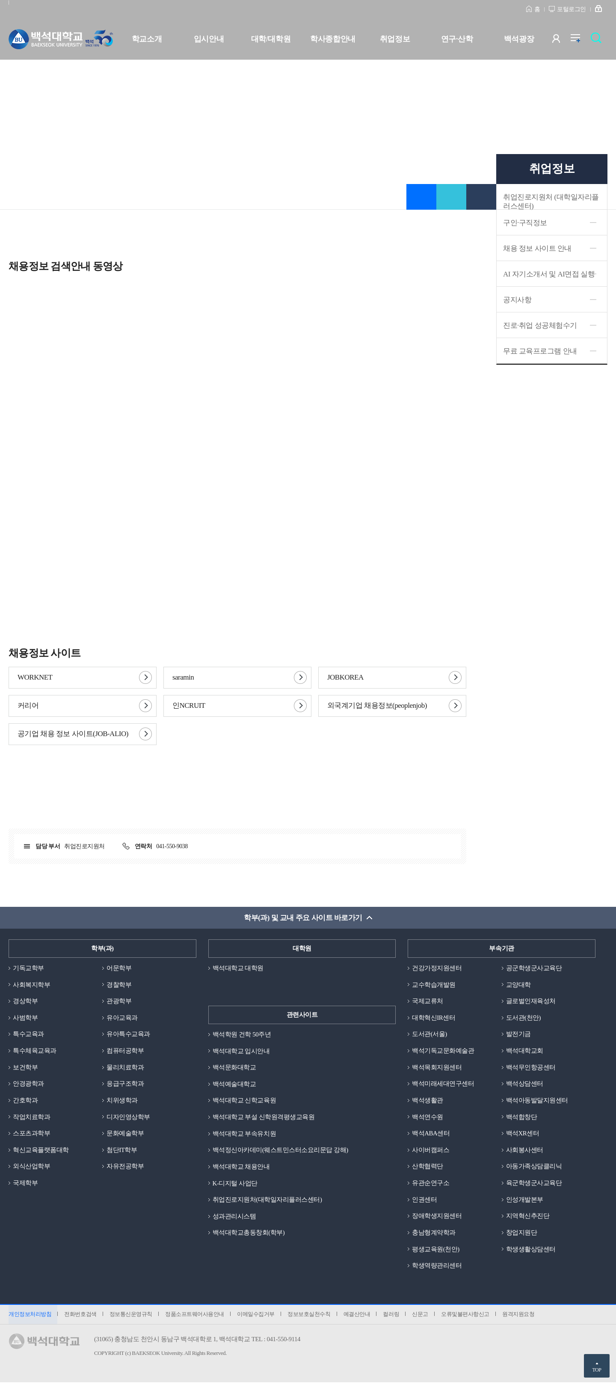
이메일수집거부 (257, 1315)
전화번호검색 (81, 1315)
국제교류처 (427, 1001)
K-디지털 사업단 (235, 1183)
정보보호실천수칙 (310, 1315)
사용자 (561, 40)
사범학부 (25, 1017)
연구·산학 (457, 39)
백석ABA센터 (431, 1134)
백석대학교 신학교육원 (244, 1100)
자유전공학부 (125, 1167)
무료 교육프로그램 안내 (540, 351)
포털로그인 (571, 9)
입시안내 (209, 39)
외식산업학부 (31, 1167)
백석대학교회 (524, 1051)
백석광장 (519, 39)
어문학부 (119, 968)
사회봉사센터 (524, 1150)
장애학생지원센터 (437, 1216)
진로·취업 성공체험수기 (540, 325)
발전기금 (518, 1034)
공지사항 (517, 300)
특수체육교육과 (34, 1051)
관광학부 (119, 1001)
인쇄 (481, 197)
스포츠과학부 (31, 1134)
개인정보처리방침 (30, 1315)
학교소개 (147, 39)
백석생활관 (427, 1100)
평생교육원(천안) (435, 1250)
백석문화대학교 (234, 1067)
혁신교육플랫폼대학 (41, 1150)
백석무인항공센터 (531, 1067)
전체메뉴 (580, 40)
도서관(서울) (429, 1034)
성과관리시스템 (234, 1216)
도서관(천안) (523, 1017)
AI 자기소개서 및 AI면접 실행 (549, 274)
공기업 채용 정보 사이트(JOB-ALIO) (73, 734)
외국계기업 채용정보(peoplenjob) (377, 705)
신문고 (423, 1315)
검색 (598, 40)
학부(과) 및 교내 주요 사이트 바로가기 (303, 918)
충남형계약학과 (434, 1233)
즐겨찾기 (421, 197)
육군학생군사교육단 (534, 1183)
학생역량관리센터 (437, 1266)
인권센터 (424, 1200)
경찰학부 (119, 984)
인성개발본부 (524, 1200)
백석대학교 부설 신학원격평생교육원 (264, 1117)
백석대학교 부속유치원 (244, 1134)
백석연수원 (427, 1117)
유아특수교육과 (128, 1034)
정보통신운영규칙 (131, 1315)
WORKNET (35, 677)
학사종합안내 (332, 39)
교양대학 (518, 984)
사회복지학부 (31, 984)
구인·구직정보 (525, 223)
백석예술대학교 (234, 1084)
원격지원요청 (521, 1315)
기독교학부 (28, 968)
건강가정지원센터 (437, 968)
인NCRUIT (188, 705)
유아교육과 (122, 1017)
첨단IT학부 (122, 1150)
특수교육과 (28, 1034)
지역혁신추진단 (528, 1216)
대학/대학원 (270, 39)
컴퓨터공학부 (125, 1051)
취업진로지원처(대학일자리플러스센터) (267, 1200)
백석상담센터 (524, 1084)
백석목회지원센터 (437, 1067)
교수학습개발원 (434, 984)
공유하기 (451, 197)
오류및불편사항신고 (468, 1315)
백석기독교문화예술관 (443, 1051)
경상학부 (25, 1001)
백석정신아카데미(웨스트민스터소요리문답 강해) (280, 1150)
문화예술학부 (125, 1134)
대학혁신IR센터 (433, 1017)
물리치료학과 (125, 1067)
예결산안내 (358, 1315)
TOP (596, 1370)
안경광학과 (28, 1084)
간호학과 (25, 1100)
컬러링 (393, 1315)
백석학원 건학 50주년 (242, 1034)
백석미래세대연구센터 (443, 1084)
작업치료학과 (31, 1117)
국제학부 (25, 1183)
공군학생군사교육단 (534, 968)
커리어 (28, 705)
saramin (183, 677)
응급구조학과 (125, 1084)
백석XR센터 (522, 1134)
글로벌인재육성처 (531, 1001)
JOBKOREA (345, 677)
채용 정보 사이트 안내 (537, 248)
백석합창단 (521, 1117)
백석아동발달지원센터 (537, 1100)
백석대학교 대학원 (238, 968)
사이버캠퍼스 (430, 1150)
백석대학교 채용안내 (241, 1167)
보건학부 (25, 1067)
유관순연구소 (430, 1183)
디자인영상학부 (128, 1117)
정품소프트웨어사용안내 (195, 1315)
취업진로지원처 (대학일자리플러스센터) (551, 201)
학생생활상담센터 (531, 1250)
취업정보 (395, 39)
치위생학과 (122, 1100)
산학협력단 (427, 1167)
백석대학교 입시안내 (241, 1051)
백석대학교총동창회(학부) (249, 1233)
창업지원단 (521, 1233)
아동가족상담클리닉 (534, 1167)
